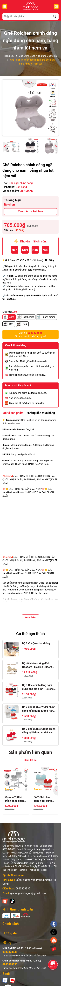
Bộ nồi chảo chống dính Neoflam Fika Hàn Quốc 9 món (37, 665)
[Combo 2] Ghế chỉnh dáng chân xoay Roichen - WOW (14, 799)
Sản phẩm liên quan (30, 752)
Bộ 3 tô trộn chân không (36, 643)
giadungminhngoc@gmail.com (28, 893)
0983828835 (23, 888)
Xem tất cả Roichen (30, 211)
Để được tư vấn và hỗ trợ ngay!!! (30, 334)
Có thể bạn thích (30, 633)
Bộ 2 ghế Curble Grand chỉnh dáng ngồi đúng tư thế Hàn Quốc (38, 731)
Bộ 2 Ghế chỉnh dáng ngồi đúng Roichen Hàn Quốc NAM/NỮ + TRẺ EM (45, 799)
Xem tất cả (30, 760)
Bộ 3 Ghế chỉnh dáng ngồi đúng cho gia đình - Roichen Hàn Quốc (38, 687)
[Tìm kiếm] (54, 16)
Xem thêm (30, 617)
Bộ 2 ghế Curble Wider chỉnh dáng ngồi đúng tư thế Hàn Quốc (38, 709)
